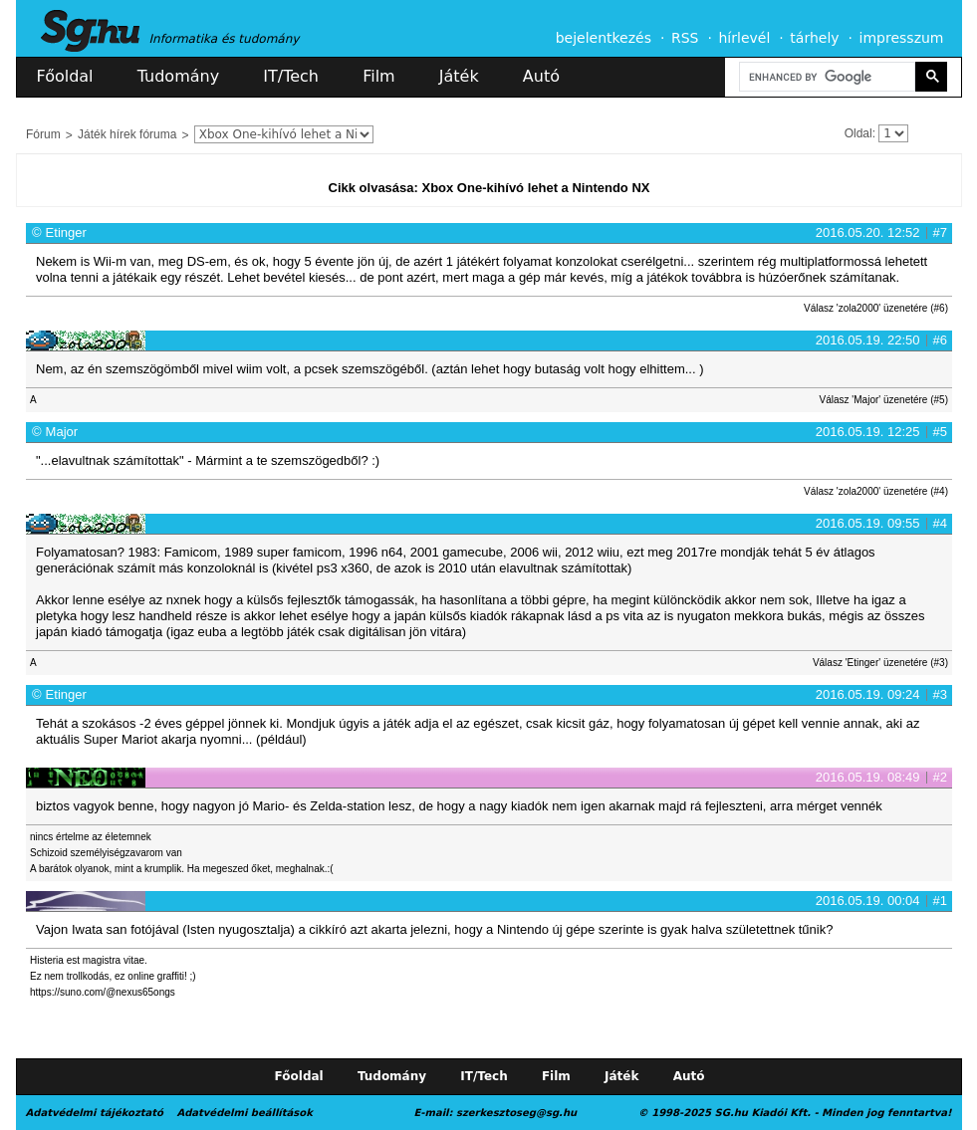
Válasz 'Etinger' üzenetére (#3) (880, 662)
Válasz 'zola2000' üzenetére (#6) (876, 308)
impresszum (901, 38)
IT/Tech (291, 76)
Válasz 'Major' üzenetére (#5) (884, 399)
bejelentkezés (603, 38)
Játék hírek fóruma (127, 134)
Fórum (43, 134)
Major (62, 431)
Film (379, 76)
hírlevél (745, 38)
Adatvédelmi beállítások (244, 1112)
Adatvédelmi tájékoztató (94, 1112)
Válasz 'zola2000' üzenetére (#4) (876, 491)
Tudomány (178, 76)
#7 (940, 232)
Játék (459, 76)
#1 (940, 900)
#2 (940, 777)
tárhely (814, 38)
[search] (825, 77)
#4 (940, 523)
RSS (685, 38)
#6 (940, 340)
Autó (541, 76)
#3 (940, 694)
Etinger (66, 232)
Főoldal (65, 76)
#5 (940, 431)
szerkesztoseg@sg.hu (516, 1112)
